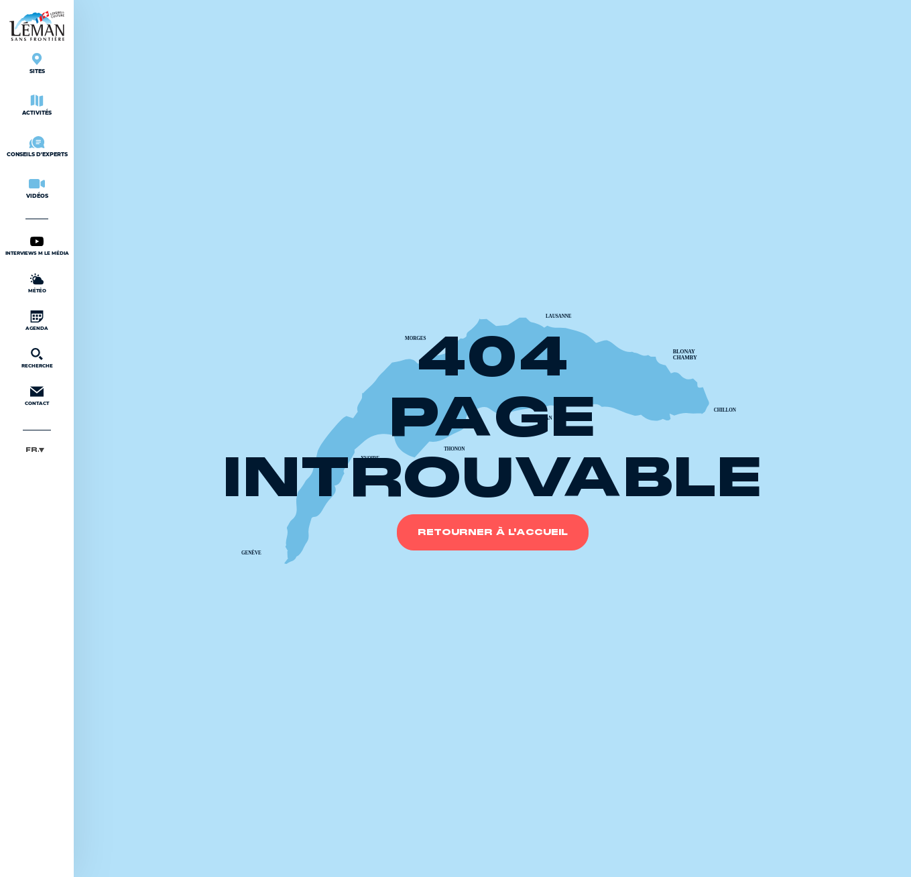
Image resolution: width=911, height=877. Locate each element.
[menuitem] (37, 450)
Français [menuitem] (32, 449)
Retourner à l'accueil (493, 532)
